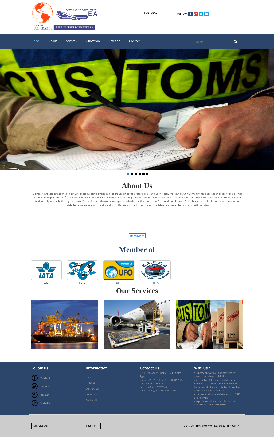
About (53, 40)
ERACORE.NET (234, 425)
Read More (137, 236)
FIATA (82, 283)
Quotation (93, 40)
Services (71, 40)
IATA (46, 283)
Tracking (114, 40)
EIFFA (155, 283)
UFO (119, 283)
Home (35, 40)
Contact (134, 40)
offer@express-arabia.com (162, 390)
